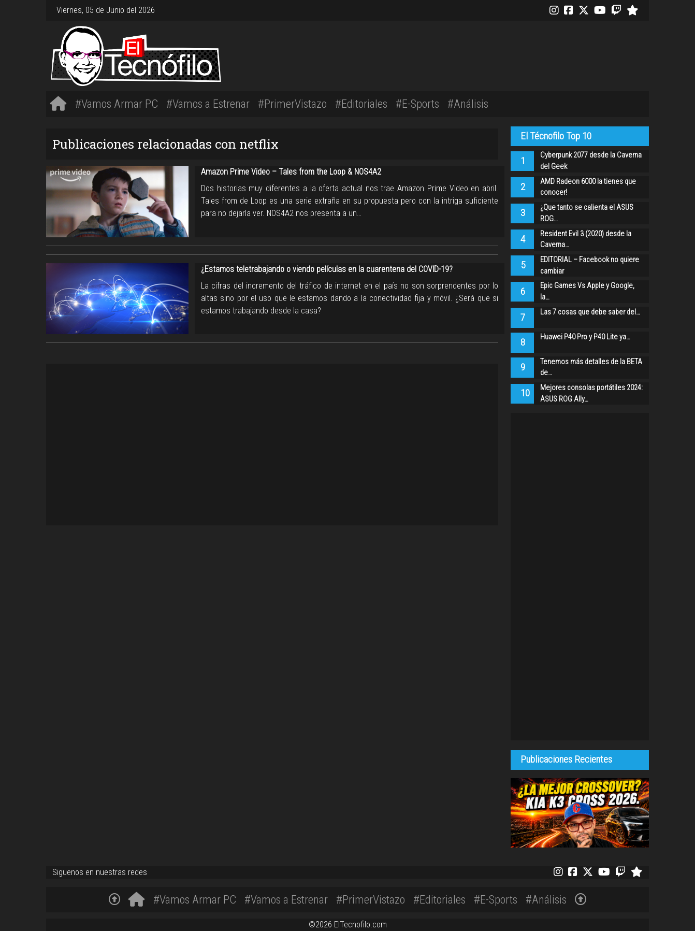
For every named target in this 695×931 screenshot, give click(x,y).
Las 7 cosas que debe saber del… (590, 312)
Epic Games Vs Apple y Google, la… (587, 291)
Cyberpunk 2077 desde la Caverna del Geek (591, 161)
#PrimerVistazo (292, 103)
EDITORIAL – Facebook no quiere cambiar (589, 265)
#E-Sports (417, 103)
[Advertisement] (473, 54)
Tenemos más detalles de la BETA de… (591, 367)
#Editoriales (361, 103)
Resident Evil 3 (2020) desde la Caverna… (585, 240)
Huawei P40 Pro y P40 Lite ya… (585, 337)
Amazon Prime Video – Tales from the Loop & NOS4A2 (291, 172)
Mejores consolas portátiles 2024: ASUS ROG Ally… (591, 393)
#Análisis (467, 103)
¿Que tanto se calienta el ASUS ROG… (586, 213)
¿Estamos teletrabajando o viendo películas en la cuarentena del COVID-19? (327, 269)
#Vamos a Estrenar (208, 103)
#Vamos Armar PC (116, 103)
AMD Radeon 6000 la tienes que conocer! (588, 187)
